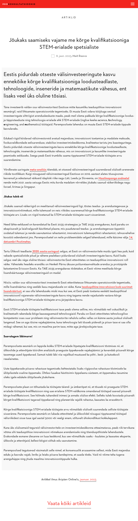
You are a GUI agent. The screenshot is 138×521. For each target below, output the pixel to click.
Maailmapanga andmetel (113, 178)
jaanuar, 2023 (88, 479)
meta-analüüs (38, 170)
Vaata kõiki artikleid (69, 503)
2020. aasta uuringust (45, 251)
